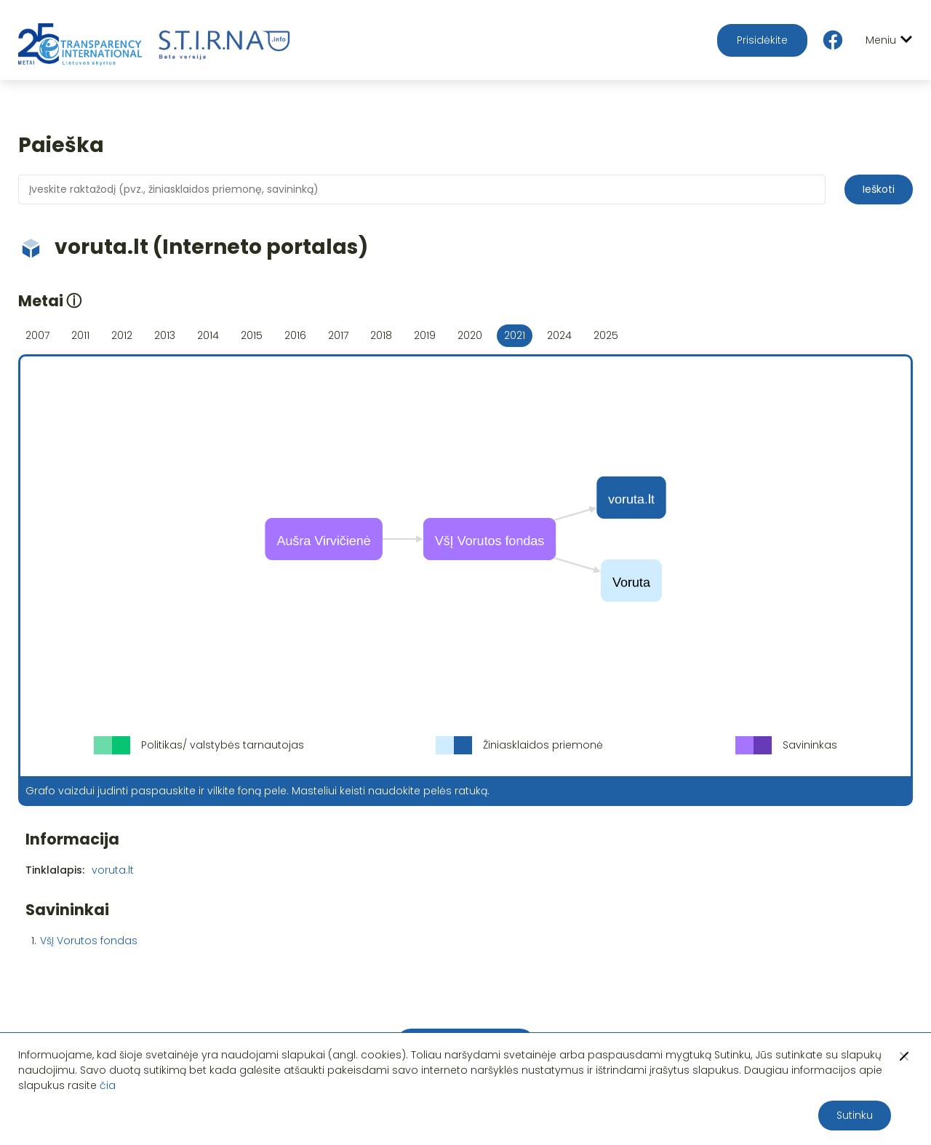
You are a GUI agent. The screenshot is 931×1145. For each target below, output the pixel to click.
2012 (121, 335)
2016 (295, 335)
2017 (338, 335)
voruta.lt (113, 870)
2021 (514, 335)
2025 (606, 335)
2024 (559, 335)
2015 (252, 335)
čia (108, 1085)
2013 (164, 335)
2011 (80, 335)
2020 (469, 335)
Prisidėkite (762, 40)
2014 (208, 335)
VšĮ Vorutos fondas (88, 940)
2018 (381, 335)
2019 (425, 335)
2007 (37, 335)
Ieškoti (879, 189)
